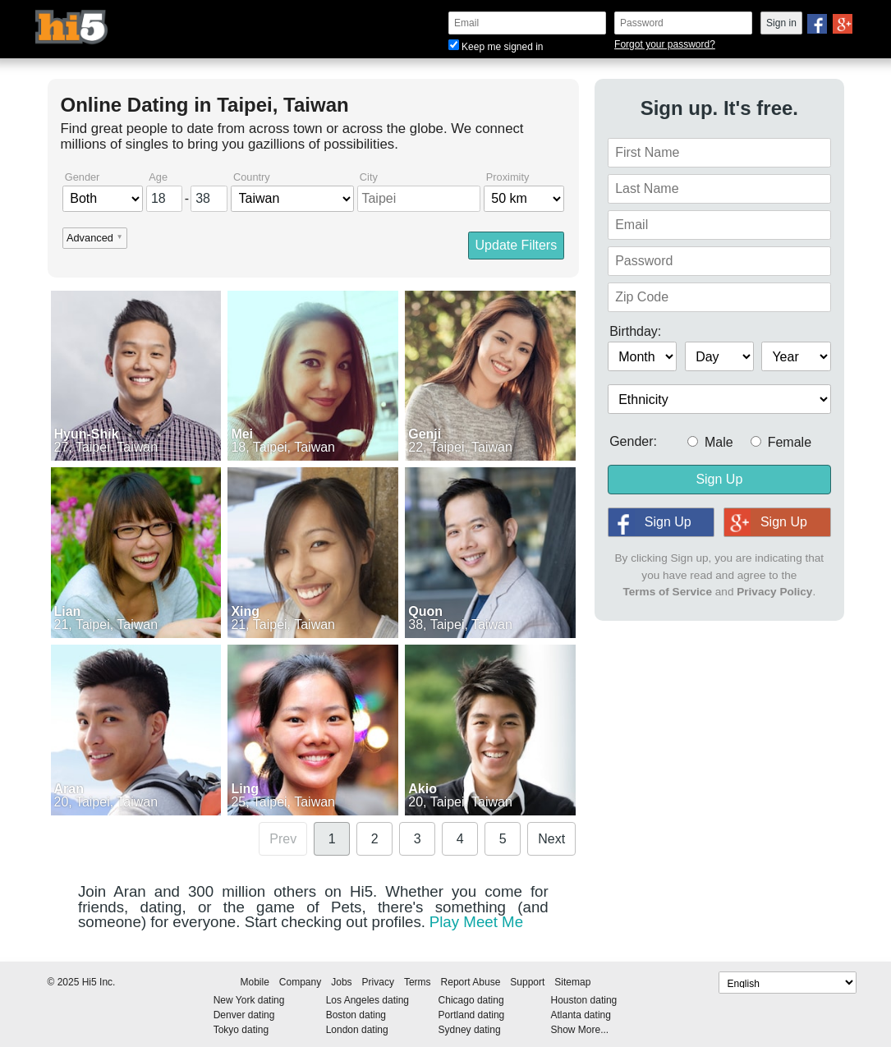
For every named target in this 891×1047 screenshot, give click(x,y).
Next (551, 839)
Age (158, 177)
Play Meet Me (476, 921)
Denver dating (244, 1015)
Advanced (90, 238)
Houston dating (584, 1000)
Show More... (580, 1030)
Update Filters (516, 245)
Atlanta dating (581, 1015)
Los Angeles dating (367, 1000)
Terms (417, 982)
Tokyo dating (241, 1030)
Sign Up (719, 479)
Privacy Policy (774, 591)
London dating (357, 1030)
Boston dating (356, 1015)
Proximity (508, 177)
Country (251, 177)
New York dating (249, 1000)
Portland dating (472, 1015)
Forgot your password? (664, 44)
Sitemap (572, 982)
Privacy (378, 982)
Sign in (781, 23)
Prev (282, 839)
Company (300, 982)
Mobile (255, 982)
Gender (82, 177)
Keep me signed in (495, 47)
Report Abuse (471, 982)
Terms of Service (667, 591)
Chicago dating (471, 1000)
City (369, 177)
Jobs (341, 982)
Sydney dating (470, 1030)
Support (527, 982)
